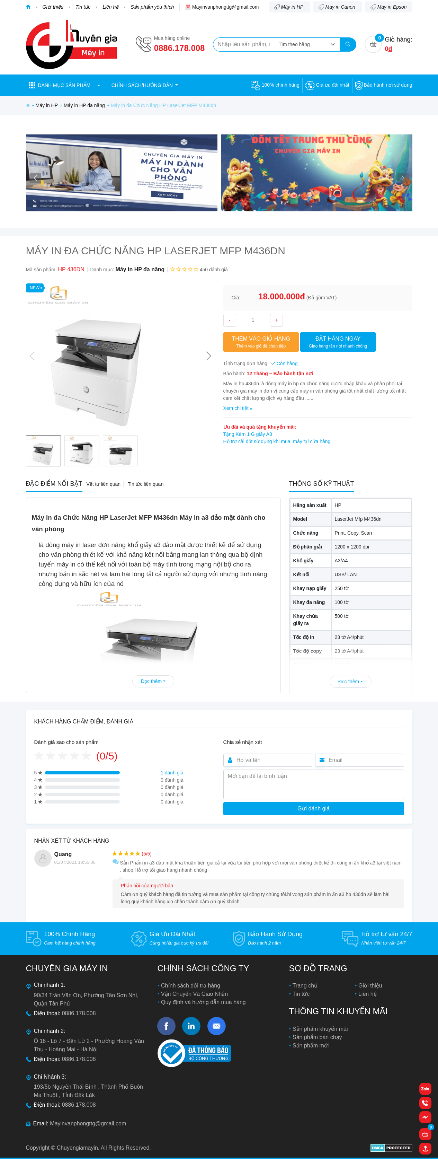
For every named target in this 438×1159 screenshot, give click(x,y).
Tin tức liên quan (145, 484)
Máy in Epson (388, 7)
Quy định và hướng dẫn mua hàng (203, 1002)
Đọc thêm (153, 681)
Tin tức (82, 7)
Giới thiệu (53, 7)
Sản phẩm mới (310, 1045)
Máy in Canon (338, 7)
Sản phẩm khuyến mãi (319, 1029)
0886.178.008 (179, 48)
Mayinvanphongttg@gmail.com (225, 7)
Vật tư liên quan (103, 484)
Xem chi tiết (237, 408)
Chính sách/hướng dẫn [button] (142, 85)
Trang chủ (304, 986)
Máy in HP (289, 7)
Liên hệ (110, 7)
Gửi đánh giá (313, 808)
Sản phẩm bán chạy (316, 1037)
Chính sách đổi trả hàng (190, 986)
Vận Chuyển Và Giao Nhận (194, 994)
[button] (64, 85)
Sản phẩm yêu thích (152, 7)
